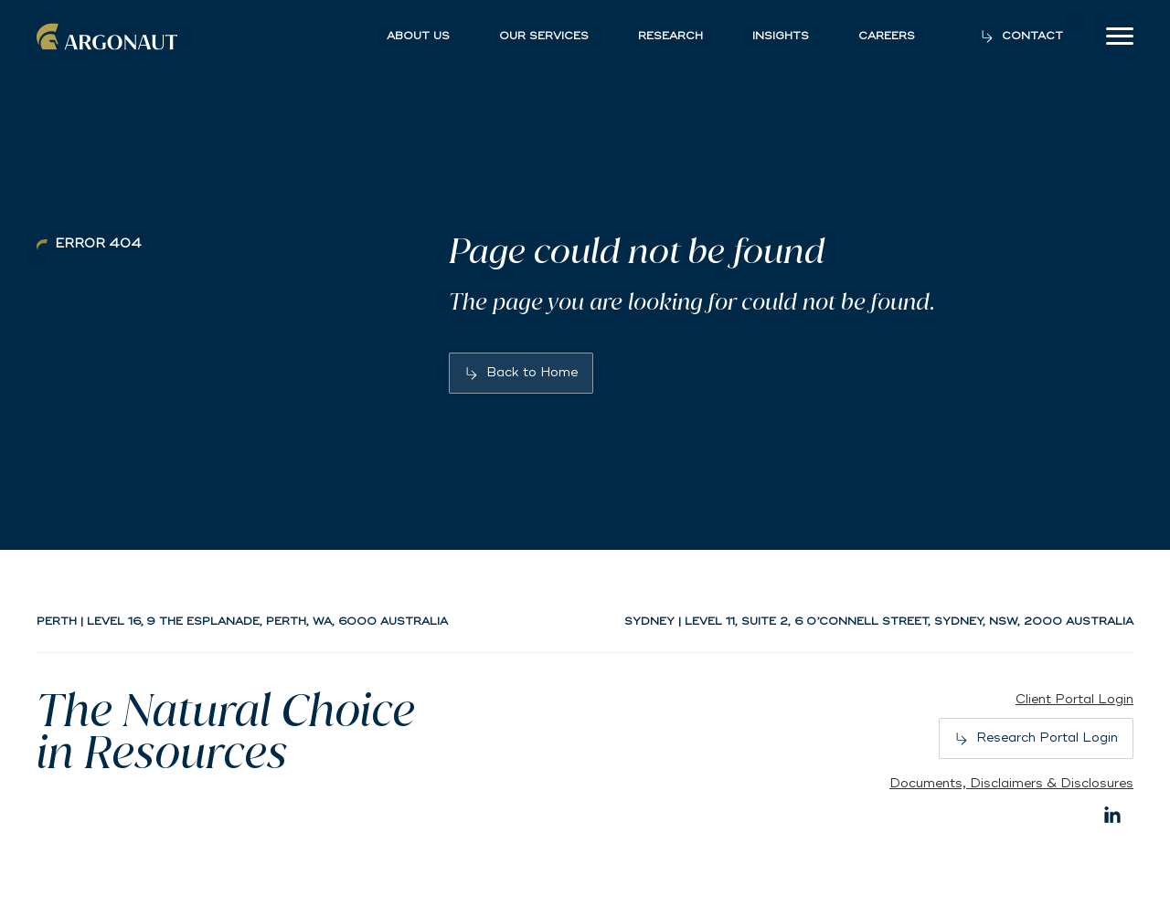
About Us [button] (418, 36)
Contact (1032, 36)
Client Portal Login (1074, 699)
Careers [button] (886, 36)
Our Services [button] (544, 36)
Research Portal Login (1047, 737)
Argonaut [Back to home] (110, 36)
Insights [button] (780, 36)
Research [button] (670, 36)
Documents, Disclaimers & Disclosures (1011, 783)
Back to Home (532, 372)
